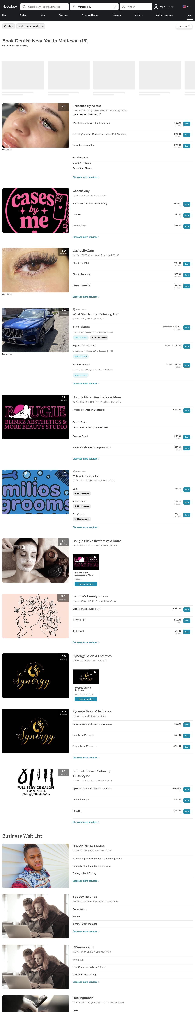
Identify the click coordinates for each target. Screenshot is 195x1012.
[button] (44, 6)
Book (187, 123)
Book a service (86, 583)
